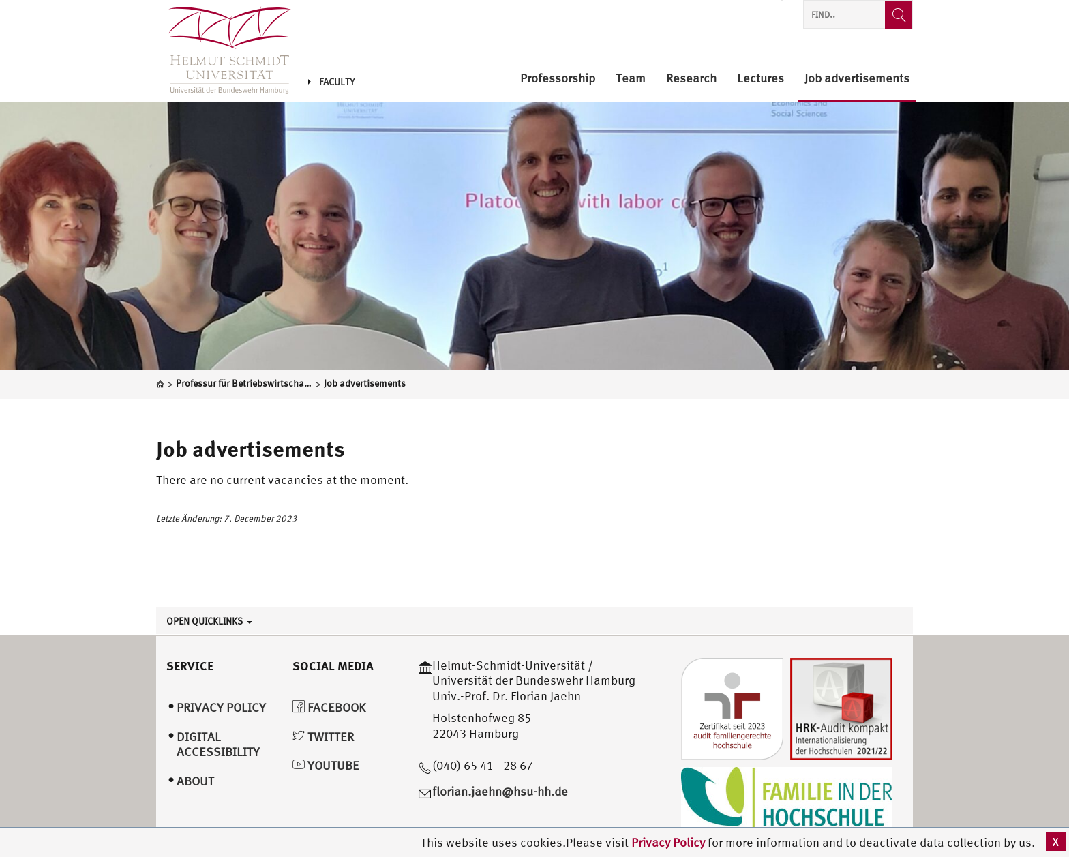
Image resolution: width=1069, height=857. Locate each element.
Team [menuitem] (631, 78)
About (195, 781)
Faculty (331, 82)
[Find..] (898, 15)
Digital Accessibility (218, 745)
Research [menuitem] (691, 78)
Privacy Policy (669, 842)
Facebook (328, 707)
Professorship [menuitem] (557, 78)
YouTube (325, 765)
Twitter (323, 737)
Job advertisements (250, 449)
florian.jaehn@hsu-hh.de (500, 791)
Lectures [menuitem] (760, 78)
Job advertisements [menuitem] (856, 78)
